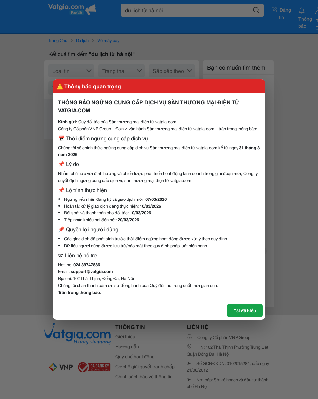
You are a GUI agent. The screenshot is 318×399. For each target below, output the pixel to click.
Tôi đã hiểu (245, 310)
